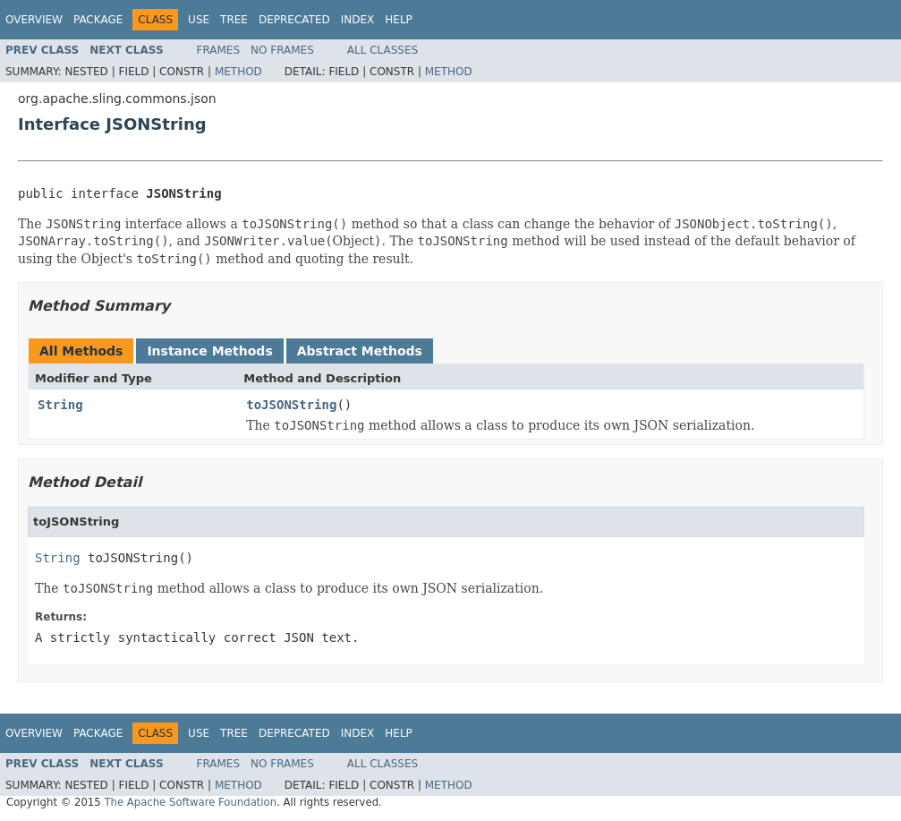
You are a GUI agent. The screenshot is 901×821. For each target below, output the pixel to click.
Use (198, 19)
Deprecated (294, 19)
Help (398, 19)
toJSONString (291, 405)
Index (358, 19)
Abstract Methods (359, 351)
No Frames (282, 50)
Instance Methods (209, 351)
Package (98, 19)
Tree (234, 19)
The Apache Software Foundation (190, 802)
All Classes (382, 50)
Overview (34, 19)
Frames (219, 50)
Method (238, 71)
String (60, 405)
